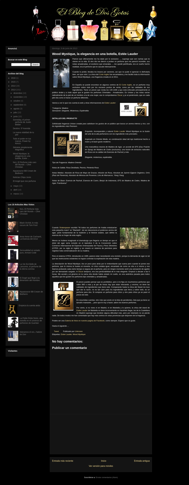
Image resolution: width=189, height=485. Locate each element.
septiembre (18, 105)
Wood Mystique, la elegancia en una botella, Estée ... (21, 156)
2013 (13, 90)
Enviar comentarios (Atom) (107, 477)
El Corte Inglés (125, 85)
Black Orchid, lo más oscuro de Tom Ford (29, 224)
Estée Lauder (109, 103)
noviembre (18, 97)
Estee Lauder (66, 334)
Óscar (119, 95)
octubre (17, 101)
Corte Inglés (104, 74)
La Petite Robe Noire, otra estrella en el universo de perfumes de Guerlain (31, 320)
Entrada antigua (142, 461)
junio (15, 116)
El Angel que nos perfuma (24, 181)
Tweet (56, 331)
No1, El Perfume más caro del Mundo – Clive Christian (24, 164)
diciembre (18, 93)
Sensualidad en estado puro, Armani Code (30, 251)
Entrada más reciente (62, 461)
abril (15, 190)
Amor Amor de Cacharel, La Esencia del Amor (31, 237)
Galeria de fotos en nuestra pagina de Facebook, (85, 321)
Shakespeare (64, 227)
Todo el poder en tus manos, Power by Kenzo (22, 141)
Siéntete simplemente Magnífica (22, 148)
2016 (13, 78)
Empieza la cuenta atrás (29, 305)
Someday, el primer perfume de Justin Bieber (22, 122)
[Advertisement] (101, 434)
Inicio (103, 461)
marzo (16, 194)
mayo (16, 186)
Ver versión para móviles (101, 466)
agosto (16, 108)
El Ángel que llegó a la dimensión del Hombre (30, 279)
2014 (13, 86)
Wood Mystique (79, 334)
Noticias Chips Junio (22, 177)
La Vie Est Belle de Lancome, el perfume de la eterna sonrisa (30, 266)
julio (15, 112)
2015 (13, 82)
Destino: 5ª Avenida (21, 128)
